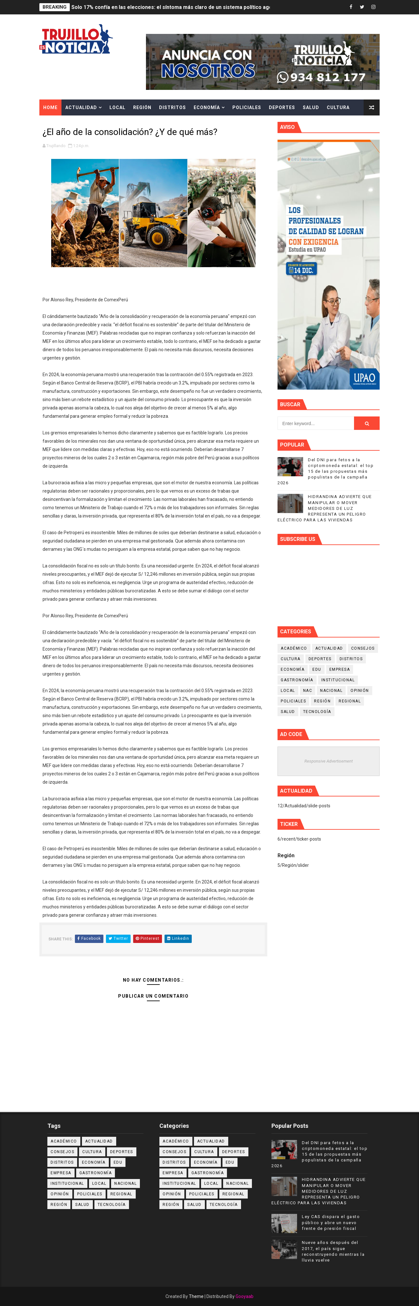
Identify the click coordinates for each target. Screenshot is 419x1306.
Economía (207, 107)
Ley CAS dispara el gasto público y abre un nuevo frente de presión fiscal (331, 1222)
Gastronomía (297, 680)
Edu (316, 669)
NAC (307, 690)
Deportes (282, 107)
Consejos (363, 648)
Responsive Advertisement (328, 761)
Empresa (339, 669)
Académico (294, 648)
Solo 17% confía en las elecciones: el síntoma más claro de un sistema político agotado (177, 7)
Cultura (338, 107)
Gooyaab (245, 1296)
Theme (196, 1296)
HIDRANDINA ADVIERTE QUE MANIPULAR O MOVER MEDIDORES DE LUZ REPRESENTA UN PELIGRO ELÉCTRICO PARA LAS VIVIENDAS (325, 508)
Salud (311, 107)
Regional (350, 701)
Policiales (246, 107)
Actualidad (81, 107)
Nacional (331, 690)
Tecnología (317, 711)
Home (50, 107)
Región (142, 107)
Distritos (172, 107)
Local (117, 107)
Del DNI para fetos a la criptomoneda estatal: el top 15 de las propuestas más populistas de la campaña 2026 (326, 471)
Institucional (338, 680)
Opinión (360, 690)
